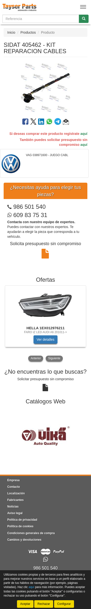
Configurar (64, 604)
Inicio (11, 32)
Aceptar (25, 604)
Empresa (13, 480)
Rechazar (43, 604)
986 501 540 (29, 206)
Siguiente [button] (54, 358)
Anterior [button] (36, 358)
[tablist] (45, 323)
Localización (16, 493)
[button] (66, 122)
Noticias (13, 506)
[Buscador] (40, 19)
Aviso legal (15, 513)
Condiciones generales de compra (31, 533)
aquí (83, 134)
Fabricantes (15, 500)
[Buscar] (84, 19)
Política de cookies (20, 526)
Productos (28, 32)
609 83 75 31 (27, 215)
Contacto (13, 487)
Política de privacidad (22, 519)
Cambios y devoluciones (24, 539)
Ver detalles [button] (45, 339)
